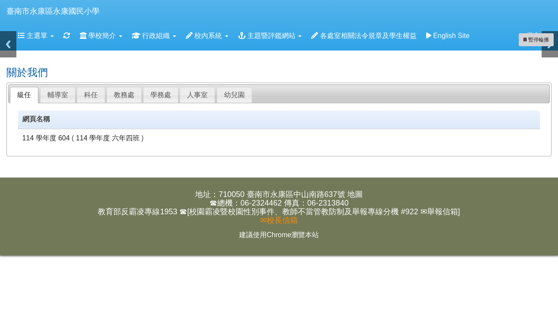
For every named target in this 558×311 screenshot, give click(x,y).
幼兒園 (234, 94)
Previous (8, 44)
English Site (448, 35)
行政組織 (154, 35)
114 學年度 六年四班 (108, 138)
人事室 (197, 94)
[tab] (24, 95)
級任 (24, 94)
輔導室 (57, 94)
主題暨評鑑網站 (270, 35)
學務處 (160, 94)
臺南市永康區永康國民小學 (53, 11)
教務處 (124, 94)
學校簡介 (101, 35)
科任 (91, 94)
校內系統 (207, 35)
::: (107, 2)
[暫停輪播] (536, 39)
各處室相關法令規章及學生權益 (363, 35)
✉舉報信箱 (439, 211)
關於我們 (27, 72)
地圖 (355, 194)
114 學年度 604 (46, 138)
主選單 (36, 35)
